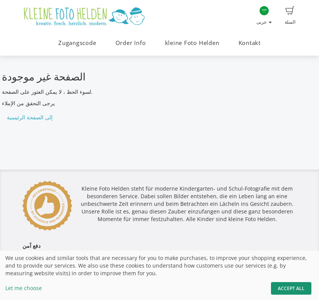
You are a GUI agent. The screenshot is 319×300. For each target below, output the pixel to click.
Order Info (130, 43)
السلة (290, 15)
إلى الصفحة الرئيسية (30, 117)
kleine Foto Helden (192, 43)
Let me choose (23, 288)
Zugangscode (77, 43)
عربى (264, 15)
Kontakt (250, 43)
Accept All (291, 288)
